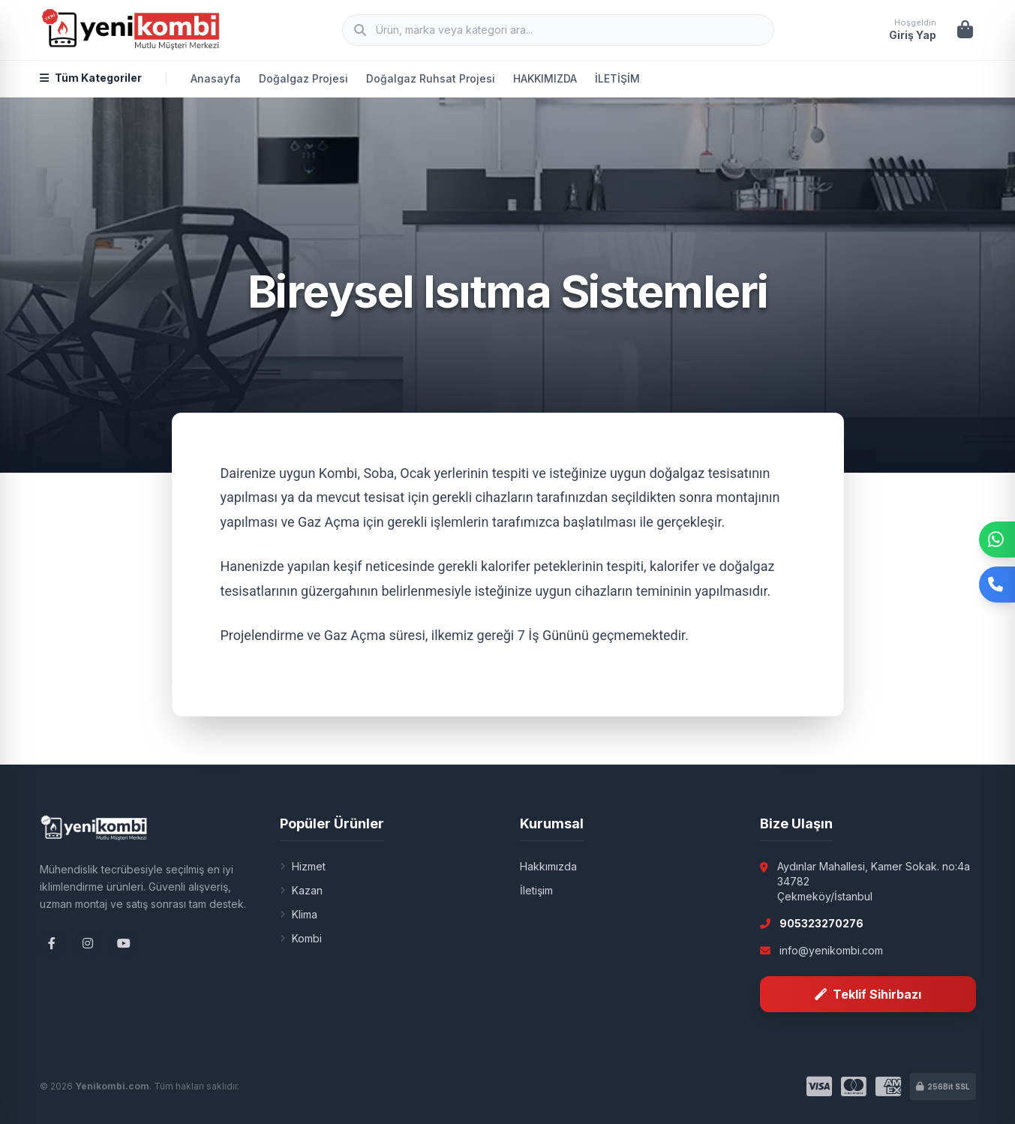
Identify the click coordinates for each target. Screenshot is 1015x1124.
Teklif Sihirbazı (868, 994)
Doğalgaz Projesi (303, 78)
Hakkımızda (548, 866)
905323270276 (821, 923)
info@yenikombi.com (831, 950)
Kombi (301, 938)
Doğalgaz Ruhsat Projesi (430, 78)
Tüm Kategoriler (91, 77)
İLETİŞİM (617, 78)
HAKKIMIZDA (545, 78)
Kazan (301, 890)
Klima (298, 914)
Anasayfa (216, 78)
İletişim (536, 890)
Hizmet (303, 866)
